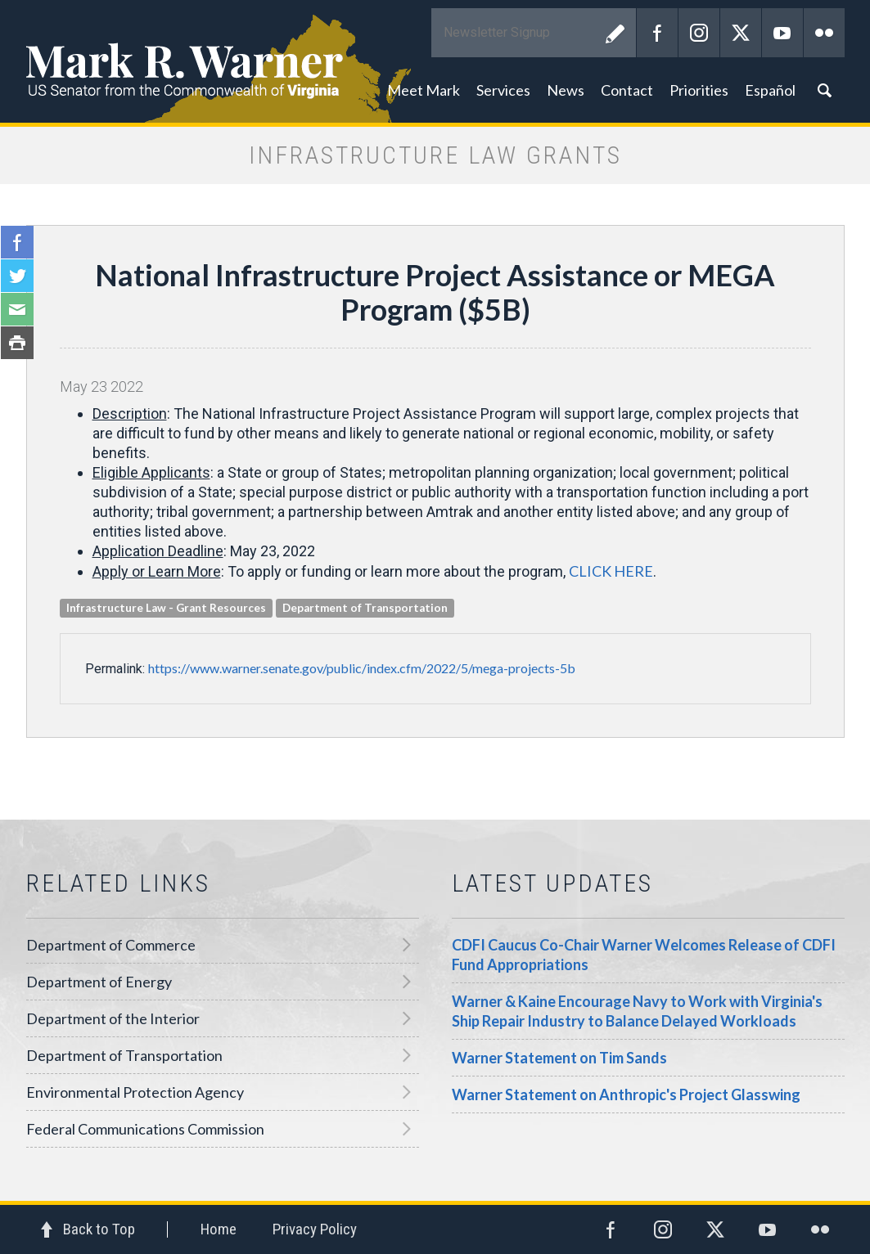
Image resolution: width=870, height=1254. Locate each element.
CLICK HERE (611, 571)
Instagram (698, 32)
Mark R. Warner (435, 61)
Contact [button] (627, 90)
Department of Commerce (111, 945)
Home (219, 1229)
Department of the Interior (113, 1018)
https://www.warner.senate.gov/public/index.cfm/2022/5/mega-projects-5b (361, 668)
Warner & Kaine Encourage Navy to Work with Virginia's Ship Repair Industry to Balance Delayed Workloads (637, 1011)
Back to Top (99, 1229)
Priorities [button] (698, 90)
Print (17, 342)
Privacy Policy (315, 1229)
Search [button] (824, 90)
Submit (615, 32)
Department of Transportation (124, 1055)
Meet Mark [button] (423, 90)
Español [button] (770, 90)
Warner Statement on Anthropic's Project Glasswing (626, 1094)
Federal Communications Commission (145, 1129)
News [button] (565, 90)
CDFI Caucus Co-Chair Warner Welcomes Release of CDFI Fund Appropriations (644, 954)
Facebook (657, 32)
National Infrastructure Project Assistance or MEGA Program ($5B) (435, 292)
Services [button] (503, 90)
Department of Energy (99, 982)
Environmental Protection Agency (135, 1092)
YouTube (782, 32)
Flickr (824, 32)
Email (17, 309)
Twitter (740, 32)
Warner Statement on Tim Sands (559, 1058)
